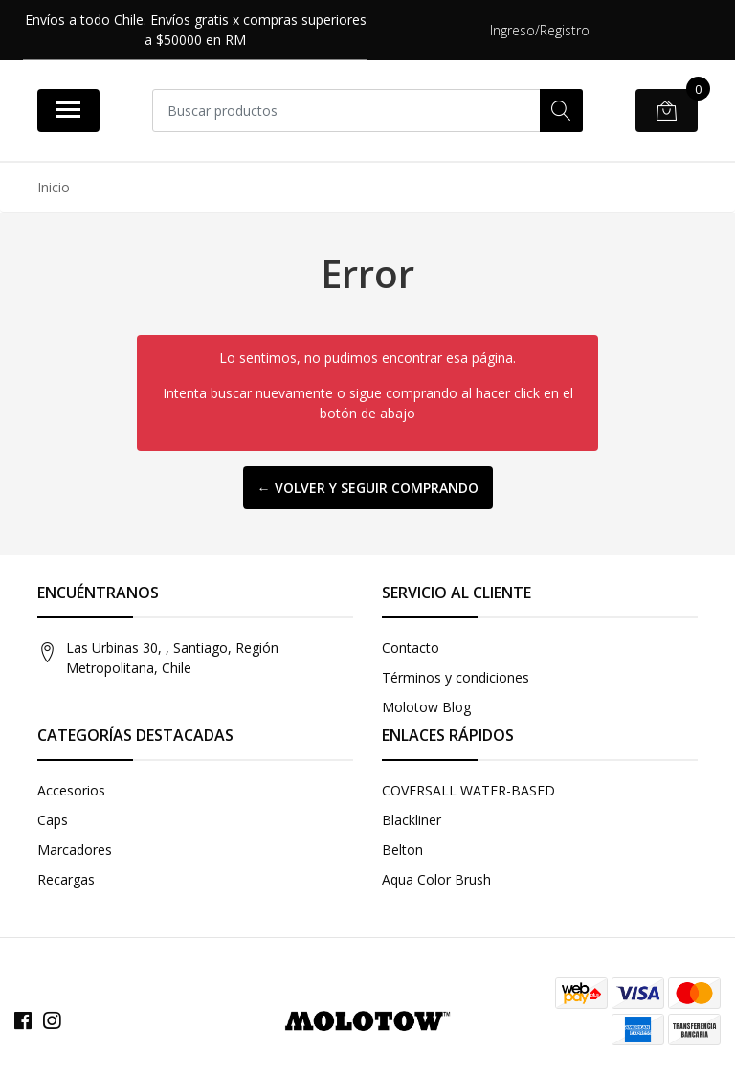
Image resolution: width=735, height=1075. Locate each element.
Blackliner (411, 820)
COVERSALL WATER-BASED (468, 790)
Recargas (66, 879)
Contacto (410, 647)
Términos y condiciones (455, 677)
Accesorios (71, 790)
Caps (52, 820)
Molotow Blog (426, 707)
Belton (402, 849)
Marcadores (74, 849)
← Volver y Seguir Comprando (368, 488)
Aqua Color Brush (436, 879)
